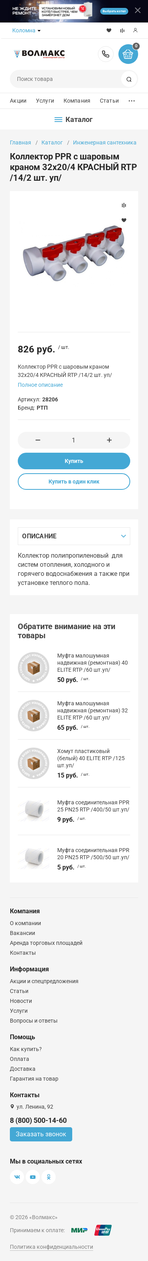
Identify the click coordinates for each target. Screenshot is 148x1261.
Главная (20, 142)
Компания (77, 100)
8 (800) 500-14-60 (106, 54)
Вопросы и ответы (34, 1020)
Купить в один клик (74, 481)
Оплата (19, 1059)
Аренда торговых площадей (46, 943)
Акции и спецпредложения (44, 981)
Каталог (52, 142)
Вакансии (22, 933)
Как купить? (26, 1049)
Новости (21, 1001)
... (131, 98)
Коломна (24, 30)
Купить (74, 461)
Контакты (23, 953)
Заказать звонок (41, 1134)
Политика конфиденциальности (51, 1247)
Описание (39, 536)
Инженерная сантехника (105, 142)
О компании (25, 923)
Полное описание (40, 385)
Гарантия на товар (34, 1079)
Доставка (23, 1069)
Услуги (45, 100)
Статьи (109, 100)
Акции (18, 100)
